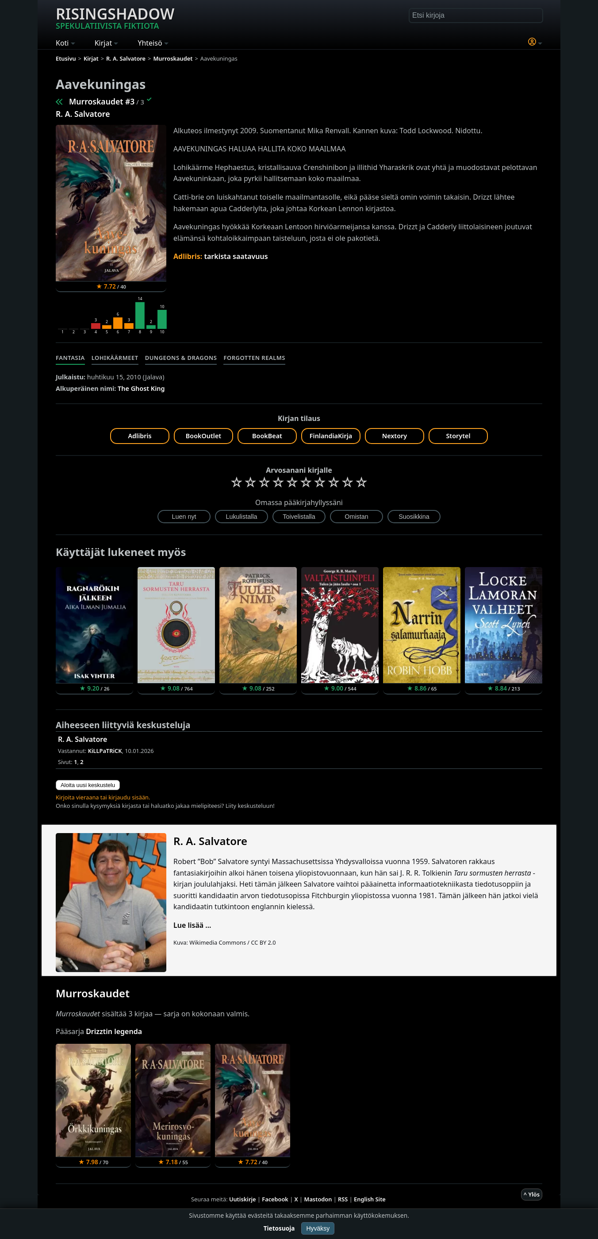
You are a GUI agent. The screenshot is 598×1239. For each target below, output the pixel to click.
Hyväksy (318, 1228)
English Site (370, 1199)
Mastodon (318, 1199)
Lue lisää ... (192, 925)
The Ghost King (141, 388)
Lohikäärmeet (115, 358)
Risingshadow (115, 17)
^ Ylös (532, 1194)
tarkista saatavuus (236, 256)
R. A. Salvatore (83, 113)
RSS (343, 1199)
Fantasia (70, 358)
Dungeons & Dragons (181, 358)
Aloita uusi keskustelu (88, 785)
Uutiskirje (242, 1199)
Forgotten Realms (254, 358)
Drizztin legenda (114, 1031)
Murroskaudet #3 (101, 101)
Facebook (275, 1199)
